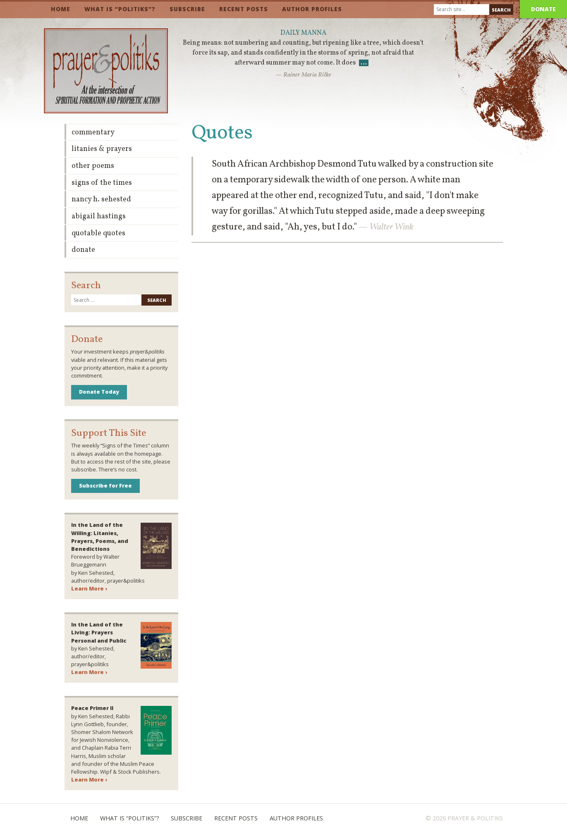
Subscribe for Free (105, 485)
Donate (543, 9)
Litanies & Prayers (102, 149)
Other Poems (93, 166)
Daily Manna (303, 33)
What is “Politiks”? (120, 9)
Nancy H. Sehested (101, 199)
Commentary (93, 132)
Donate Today (99, 391)
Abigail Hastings (99, 216)
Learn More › (89, 588)
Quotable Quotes (98, 233)
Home (60, 9)
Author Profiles (312, 9)
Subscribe (187, 9)
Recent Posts (243, 9)
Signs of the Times (102, 183)
